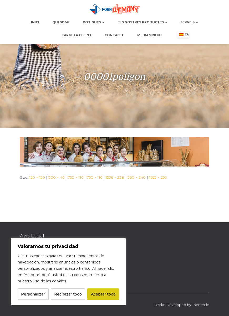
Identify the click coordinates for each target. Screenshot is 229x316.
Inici (35, 22)
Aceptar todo (103, 294)
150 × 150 (37, 177)
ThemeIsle (200, 305)
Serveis (189, 22)
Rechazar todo (68, 294)
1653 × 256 (158, 177)
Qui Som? (61, 22)
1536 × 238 (115, 177)
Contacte (114, 35)
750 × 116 (75, 177)
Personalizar (33, 294)
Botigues (93, 22)
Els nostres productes (142, 22)
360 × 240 (137, 177)
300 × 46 (56, 177)
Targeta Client (76, 35)
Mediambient (149, 35)
